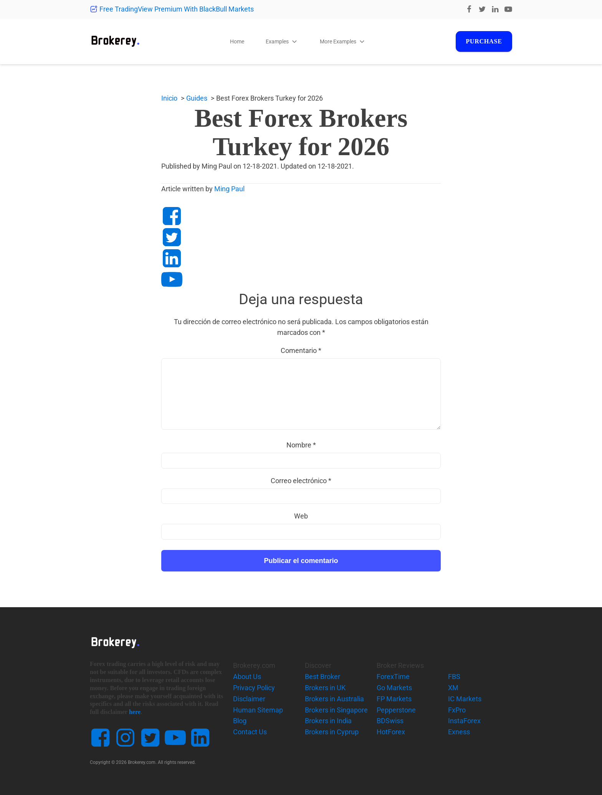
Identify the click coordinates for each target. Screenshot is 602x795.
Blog (239, 721)
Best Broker (322, 676)
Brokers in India (328, 721)
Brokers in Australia (334, 699)
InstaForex (464, 721)
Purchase (483, 41)
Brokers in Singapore (336, 710)
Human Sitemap (258, 710)
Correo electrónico (301, 481)
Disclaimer (249, 699)
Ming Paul (229, 189)
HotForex (391, 732)
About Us (247, 676)
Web (301, 516)
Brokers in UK (325, 688)
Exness (459, 732)
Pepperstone (396, 710)
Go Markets (394, 688)
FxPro (457, 710)
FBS (454, 676)
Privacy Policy (254, 688)
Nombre (301, 445)
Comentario (301, 350)
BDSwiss (390, 721)
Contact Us (250, 732)
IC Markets (464, 699)
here (135, 712)
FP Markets (394, 699)
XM (453, 688)
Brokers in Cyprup (332, 732)
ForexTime (393, 676)
